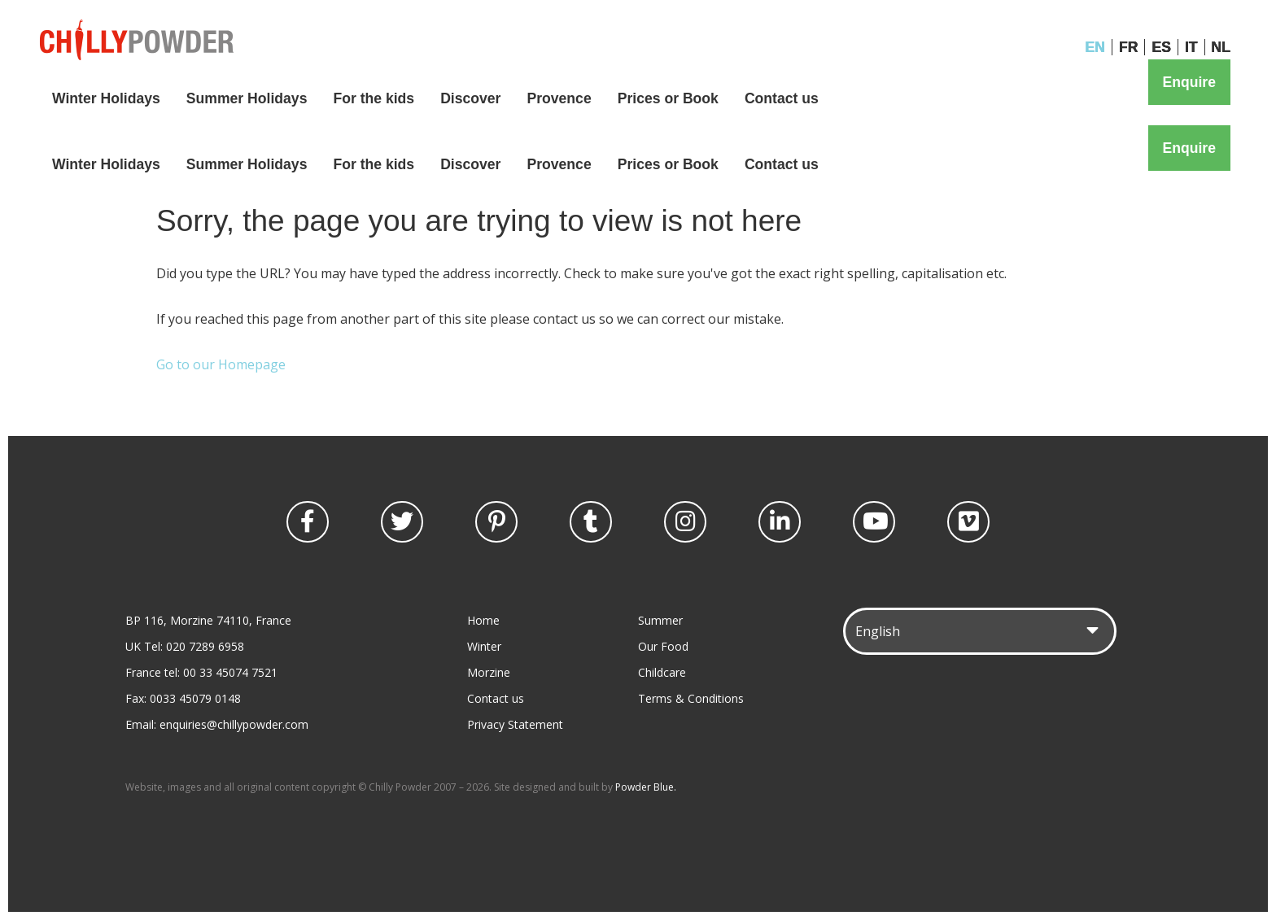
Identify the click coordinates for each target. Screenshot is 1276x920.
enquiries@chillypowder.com (234, 724)
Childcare (662, 672)
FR (1128, 47)
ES (1160, 47)
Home (483, 620)
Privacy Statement (515, 724)
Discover (470, 98)
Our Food (663, 646)
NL (1221, 47)
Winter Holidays (106, 98)
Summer (660, 620)
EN (1095, 47)
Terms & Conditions (691, 698)
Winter (484, 646)
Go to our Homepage (221, 364)
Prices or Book (668, 98)
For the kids (373, 98)
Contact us (782, 98)
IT (1191, 47)
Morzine (488, 672)
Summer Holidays (247, 98)
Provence (559, 98)
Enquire (1190, 82)
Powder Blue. (645, 787)
